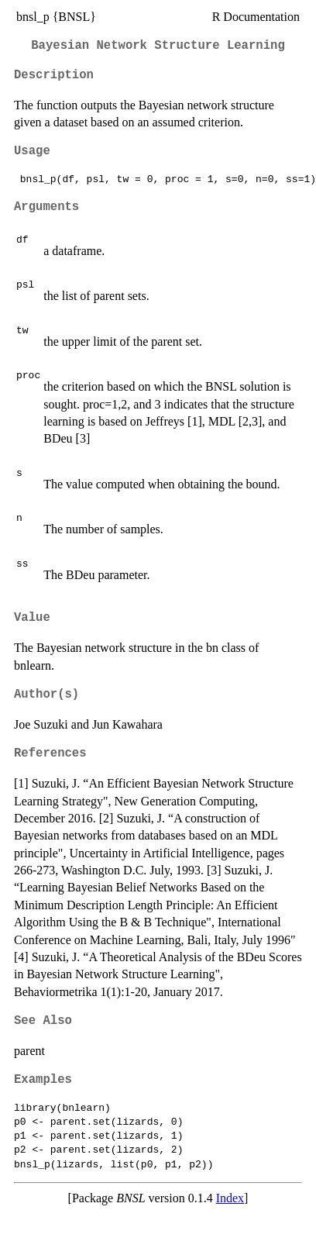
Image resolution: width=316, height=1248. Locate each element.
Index (230, 1198)
